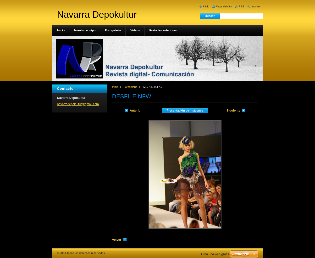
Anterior (136, 110)
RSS (241, 6)
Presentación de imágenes (184, 110)
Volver (116, 239)
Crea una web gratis (215, 254)
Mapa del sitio (224, 6)
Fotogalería (131, 86)
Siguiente (233, 110)
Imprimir (255, 6)
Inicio (115, 86)
